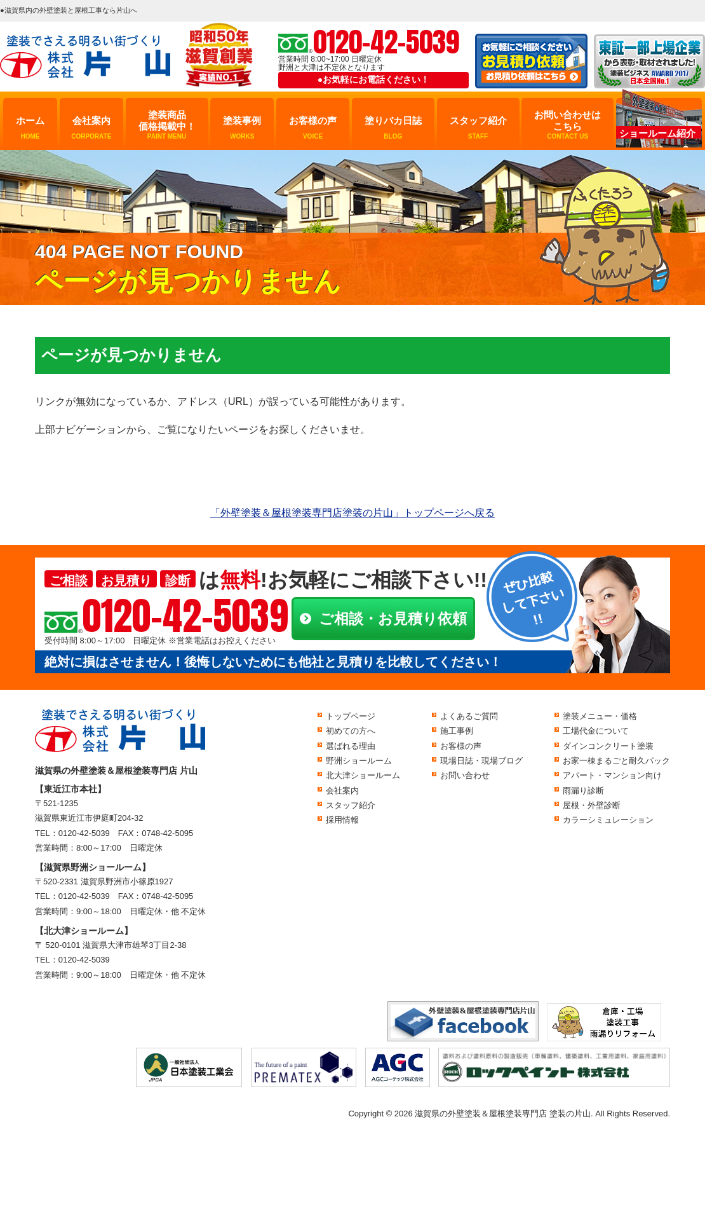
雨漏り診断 (583, 790)
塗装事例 (242, 128)
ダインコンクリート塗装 (608, 746)
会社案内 (91, 128)
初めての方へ (350, 731)
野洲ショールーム (359, 760)
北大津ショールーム (363, 775)
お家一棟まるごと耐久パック (616, 760)
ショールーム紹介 (657, 133)
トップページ (350, 716)
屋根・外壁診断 (592, 805)
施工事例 (456, 731)
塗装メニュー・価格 (600, 716)
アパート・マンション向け (612, 775)
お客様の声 (312, 128)
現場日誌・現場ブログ (481, 760)
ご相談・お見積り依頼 (393, 618)
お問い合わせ (465, 775)
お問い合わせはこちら (567, 125)
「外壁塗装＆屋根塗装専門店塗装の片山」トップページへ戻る (352, 512)
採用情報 (342, 820)
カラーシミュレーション (608, 820)
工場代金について (596, 731)
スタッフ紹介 (478, 128)
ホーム (30, 128)
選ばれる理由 (350, 746)
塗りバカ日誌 (393, 128)
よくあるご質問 (469, 716)
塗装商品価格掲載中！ (167, 125)
